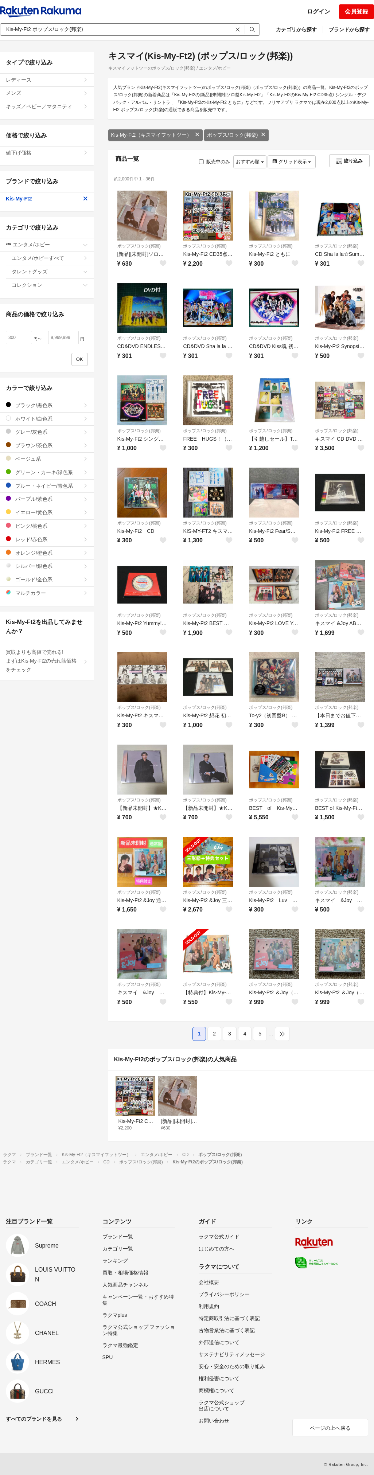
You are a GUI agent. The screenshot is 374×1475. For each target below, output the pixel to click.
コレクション (50, 285)
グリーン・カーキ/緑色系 (47, 472)
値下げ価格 (47, 153)
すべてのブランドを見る (34, 1419)
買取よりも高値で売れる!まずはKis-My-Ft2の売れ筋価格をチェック (47, 660)
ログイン (318, 11)
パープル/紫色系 (47, 499)
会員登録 (356, 11)
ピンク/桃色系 (47, 526)
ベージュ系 (47, 459)
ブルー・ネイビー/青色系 (47, 486)
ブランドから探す (349, 29)
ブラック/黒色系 (47, 405)
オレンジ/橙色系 (47, 553)
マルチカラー (47, 593)
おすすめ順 (250, 161)
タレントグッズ (50, 271)
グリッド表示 (291, 161)
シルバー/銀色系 (47, 566)
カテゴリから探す (296, 29)
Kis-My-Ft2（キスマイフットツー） (155, 135)
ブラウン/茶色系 (47, 445)
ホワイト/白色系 (47, 418)
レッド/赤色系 (47, 539)
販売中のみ (214, 161)
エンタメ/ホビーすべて (50, 258)
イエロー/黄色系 (47, 512)
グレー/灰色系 (47, 432)
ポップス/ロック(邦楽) (236, 135)
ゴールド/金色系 (47, 579)
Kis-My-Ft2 (47, 199)
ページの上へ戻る (330, 1428)
